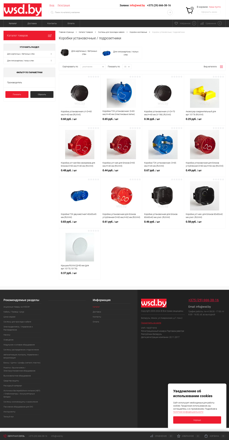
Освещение (8, 340)
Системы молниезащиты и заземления (21, 402)
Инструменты (9, 412)
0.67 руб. (163, 172)
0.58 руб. (204, 224)
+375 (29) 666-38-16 (159, 5)
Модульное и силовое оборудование (19, 345)
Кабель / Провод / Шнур (14, 312)
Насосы (7, 335)
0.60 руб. (80, 121)
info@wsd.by (203, 306)
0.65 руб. (121, 121)
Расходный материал (13, 386)
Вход (52, 5)
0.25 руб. (204, 121)
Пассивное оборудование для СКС (18, 407)
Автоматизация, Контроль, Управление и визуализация (21, 356)
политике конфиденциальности (188, 412)
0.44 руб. (121, 172)
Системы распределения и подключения (21, 350)
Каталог (13, 23)
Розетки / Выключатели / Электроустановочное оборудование (19, 369)
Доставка (32, 23)
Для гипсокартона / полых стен (20, 61)
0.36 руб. (163, 121)
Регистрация (64, 5)
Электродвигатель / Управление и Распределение (18, 328)
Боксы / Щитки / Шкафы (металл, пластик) (22, 363)
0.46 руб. (163, 224)
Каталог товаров (29, 35)
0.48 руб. (80, 172)
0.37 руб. (80, 275)
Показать (17, 94)
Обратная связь (14, 436)
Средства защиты (11, 381)
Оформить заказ (209, 12)
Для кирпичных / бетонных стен (21, 54)
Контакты (52, 23)
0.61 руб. (121, 224)
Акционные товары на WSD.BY (17, 307)
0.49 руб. (204, 172)
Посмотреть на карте (151, 323)
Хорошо (197, 420)
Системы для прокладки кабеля (17, 322)
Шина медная (9, 317)
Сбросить (42, 94)
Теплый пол (9, 417)
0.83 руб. (80, 224)
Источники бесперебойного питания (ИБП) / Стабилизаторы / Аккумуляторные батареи (22, 394)
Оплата (70, 23)
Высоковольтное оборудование (17, 376)
